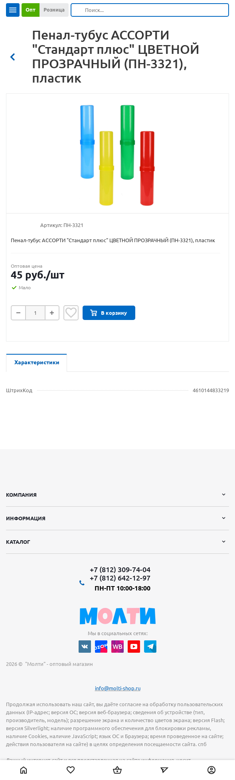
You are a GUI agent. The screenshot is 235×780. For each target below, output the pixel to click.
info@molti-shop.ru (117, 688)
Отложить (71, 312)
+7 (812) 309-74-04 (120, 569)
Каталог (18, 542)
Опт (31, 9)
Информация (25, 518)
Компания (21, 495)
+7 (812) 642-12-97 (120, 578)
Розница (54, 9)
